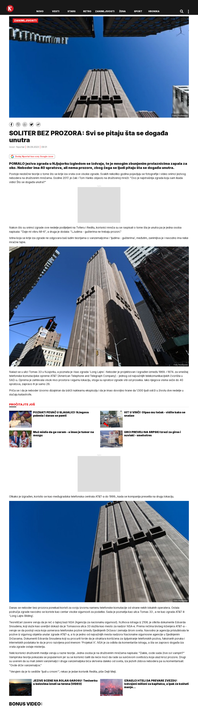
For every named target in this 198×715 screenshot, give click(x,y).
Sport (138, 11)
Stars (71, 11)
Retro (87, 11)
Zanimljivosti (105, 11)
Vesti (55, 11)
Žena (122, 11)
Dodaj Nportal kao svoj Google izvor (32, 156)
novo (40, 11)
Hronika (153, 11)
